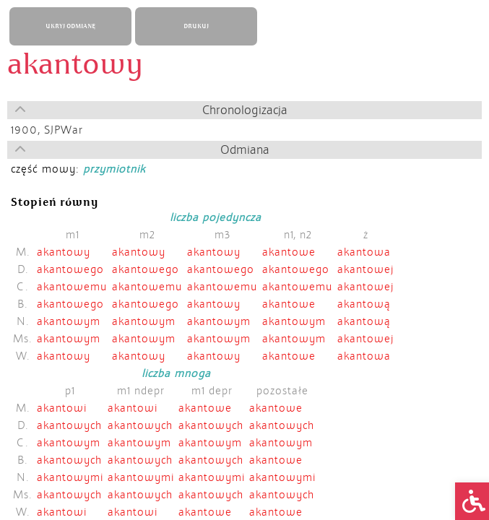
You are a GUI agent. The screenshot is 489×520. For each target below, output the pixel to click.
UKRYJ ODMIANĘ (70, 26)
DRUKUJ (196, 26)
